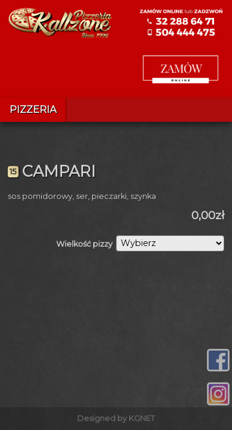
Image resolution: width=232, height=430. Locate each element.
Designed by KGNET (116, 418)
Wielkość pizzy (84, 243)
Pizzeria (33, 109)
